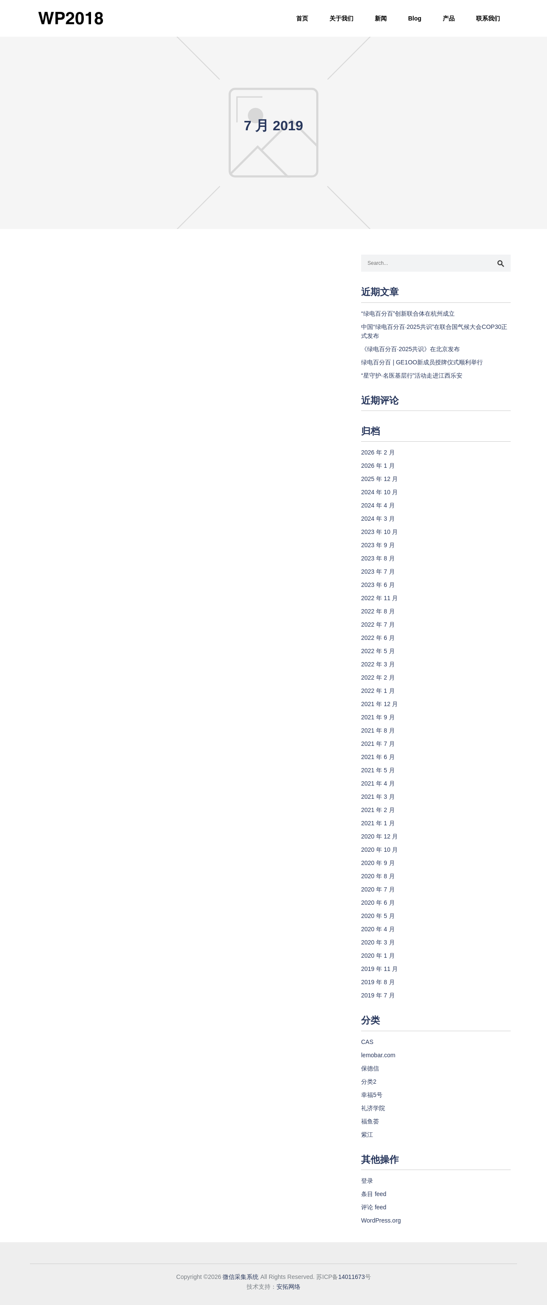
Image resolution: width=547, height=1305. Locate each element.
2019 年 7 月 (378, 995)
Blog (414, 18)
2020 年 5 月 (378, 915)
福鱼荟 (370, 1121)
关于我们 (341, 18)
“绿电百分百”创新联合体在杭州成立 (408, 313)
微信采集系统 (241, 1276)
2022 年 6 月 (378, 637)
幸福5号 (371, 1094)
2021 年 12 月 (379, 704)
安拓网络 (288, 1286)
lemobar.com (378, 1055)
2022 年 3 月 (378, 664)
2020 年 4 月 (378, 929)
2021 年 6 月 (378, 757)
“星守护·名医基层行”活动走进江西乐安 (411, 375)
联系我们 (488, 18)
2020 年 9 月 (378, 862)
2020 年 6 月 (378, 902)
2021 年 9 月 (378, 717)
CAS (367, 1041)
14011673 (351, 1276)
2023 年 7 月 (378, 571)
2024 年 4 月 (378, 505)
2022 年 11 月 (379, 598)
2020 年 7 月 (378, 889)
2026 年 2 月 (378, 452)
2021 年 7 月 (378, 743)
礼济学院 (373, 1108)
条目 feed (373, 1194)
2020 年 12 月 (379, 836)
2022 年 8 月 (378, 611)
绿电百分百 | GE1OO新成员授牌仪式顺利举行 (422, 362)
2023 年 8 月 (378, 558)
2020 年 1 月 (378, 955)
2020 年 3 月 (378, 942)
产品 (449, 18)
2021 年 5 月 (378, 770)
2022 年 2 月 (378, 677)
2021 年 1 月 (378, 823)
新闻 (381, 18)
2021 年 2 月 (378, 809)
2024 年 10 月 (379, 492)
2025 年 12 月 (379, 478)
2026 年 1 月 (378, 465)
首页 (302, 18)
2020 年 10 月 (379, 849)
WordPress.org (381, 1220)
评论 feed (373, 1207)
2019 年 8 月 (378, 982)
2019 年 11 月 (379, 968)
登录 (367, 1180)
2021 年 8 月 (378, 730)
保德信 (370, 1068)
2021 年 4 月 (378, 783)
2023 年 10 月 (379, 531)
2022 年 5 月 (378, 651)
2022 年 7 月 (378, 624)
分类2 (368, 1081)
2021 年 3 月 (378, 796)
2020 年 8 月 (378, 876)
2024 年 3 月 (378, 518)
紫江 (367, 1134)
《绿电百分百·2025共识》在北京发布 (410, 349)
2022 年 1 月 (378, 690)
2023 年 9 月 (378, 545)
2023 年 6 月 (378, 584)
